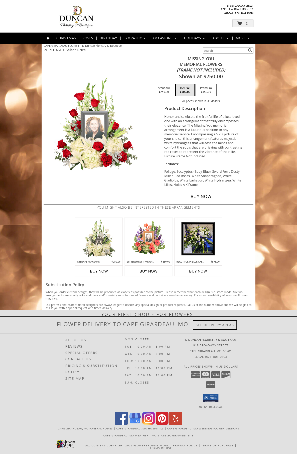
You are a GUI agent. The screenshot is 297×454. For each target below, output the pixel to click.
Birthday (108, 38)
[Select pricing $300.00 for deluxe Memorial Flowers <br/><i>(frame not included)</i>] (185, 90)
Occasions (165, 38)
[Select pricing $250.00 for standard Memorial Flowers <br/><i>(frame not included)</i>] (164, 90)
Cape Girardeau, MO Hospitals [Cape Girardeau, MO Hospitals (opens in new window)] (140, 428)
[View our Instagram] (148, 423)
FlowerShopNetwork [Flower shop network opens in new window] (151, 445)
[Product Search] (224, 50)
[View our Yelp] (175, 423)
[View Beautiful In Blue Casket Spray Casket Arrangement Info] (198, 239)
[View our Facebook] (121, 423)
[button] (242, 23)
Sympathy (135, 38)
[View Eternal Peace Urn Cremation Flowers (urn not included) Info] (99, 239)
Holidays (195, 38)
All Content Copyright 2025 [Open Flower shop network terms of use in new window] (109, 445)
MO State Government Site (173, 435)
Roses (88, 38)
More (243, 38)
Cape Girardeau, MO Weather (125, 435)
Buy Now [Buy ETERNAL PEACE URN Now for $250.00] (99, 271)
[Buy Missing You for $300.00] (201, 196)
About (220, 38)
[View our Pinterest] (162, 423)
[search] (250, 50)
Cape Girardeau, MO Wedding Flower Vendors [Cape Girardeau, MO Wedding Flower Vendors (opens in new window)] (203, 428)
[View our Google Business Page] (135, 423)
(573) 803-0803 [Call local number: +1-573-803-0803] (243, 13)
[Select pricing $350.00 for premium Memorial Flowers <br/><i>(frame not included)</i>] (205, 90)
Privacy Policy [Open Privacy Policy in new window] (185, 445)
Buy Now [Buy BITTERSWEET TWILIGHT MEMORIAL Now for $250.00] (148, 271)
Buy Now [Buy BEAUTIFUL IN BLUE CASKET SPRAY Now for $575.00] (198, 271)
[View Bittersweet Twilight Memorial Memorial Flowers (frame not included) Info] (148, 239)
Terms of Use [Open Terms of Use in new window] (161, 448)
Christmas (66, 38)
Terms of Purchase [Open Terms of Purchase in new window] (217, 445)
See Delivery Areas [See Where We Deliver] (215, 325)
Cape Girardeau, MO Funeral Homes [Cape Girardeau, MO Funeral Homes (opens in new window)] (85, 428)
